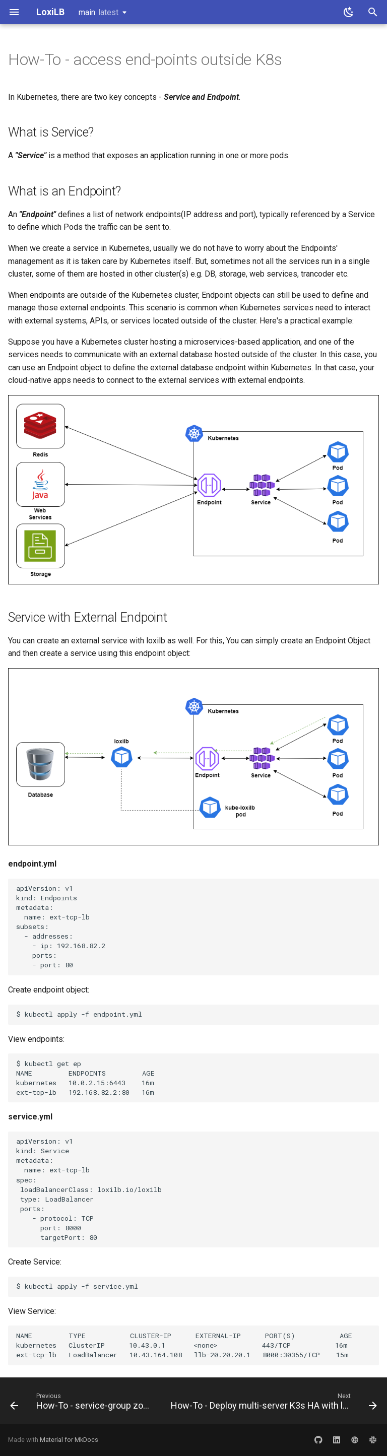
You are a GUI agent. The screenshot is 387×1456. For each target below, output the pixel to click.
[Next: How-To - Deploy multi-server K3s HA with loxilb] (273, 1403)
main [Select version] (98, 12)
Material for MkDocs (69, 1439)
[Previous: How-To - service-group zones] (81, 1403)
